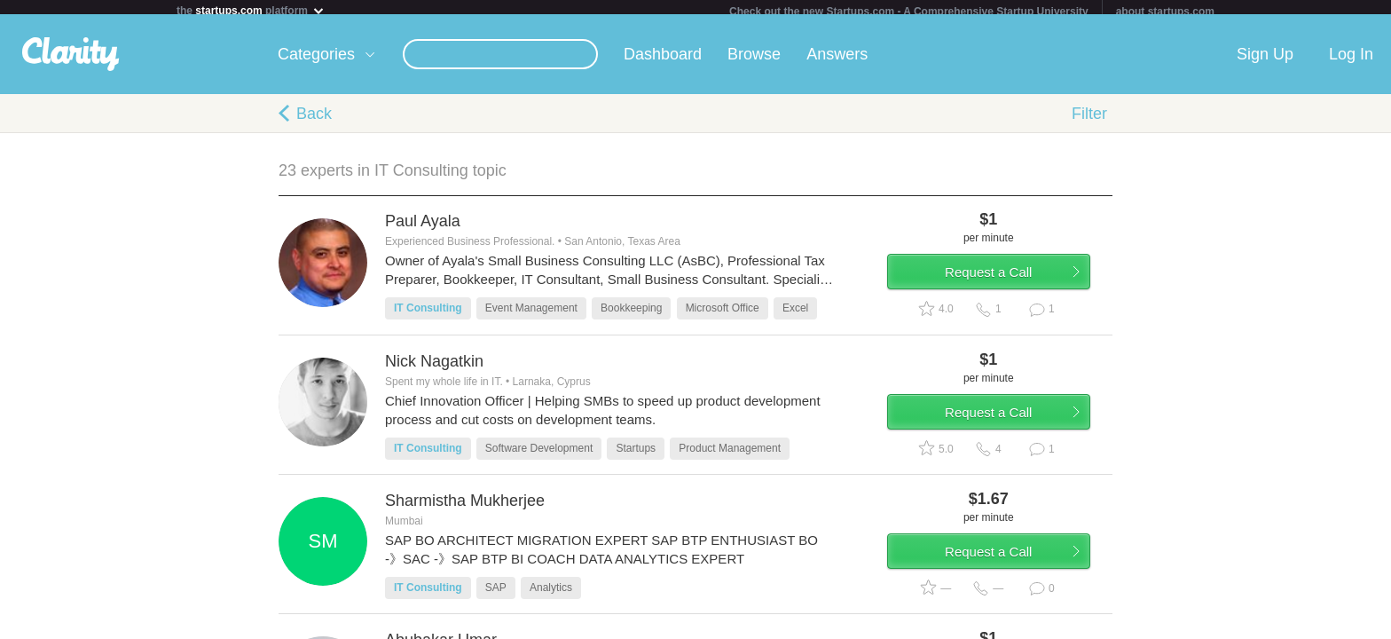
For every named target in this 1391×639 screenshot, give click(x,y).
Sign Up (1265, 61)
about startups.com (1165, 11)
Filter (1089, 121)
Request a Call (1007, 287)
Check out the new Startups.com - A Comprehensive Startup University (908, 11)
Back (314, 121)
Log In (1351, 61)
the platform (251, 10)
